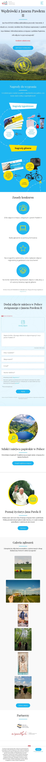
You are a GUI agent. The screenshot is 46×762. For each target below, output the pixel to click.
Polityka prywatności (38, 751)
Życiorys (23, 528)
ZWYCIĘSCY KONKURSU (23, 48)
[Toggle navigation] (42, 3)
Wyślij (23, 391)
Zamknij (38, 749)
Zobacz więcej (23, 705)
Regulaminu (16, 377)
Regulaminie (23, 291)
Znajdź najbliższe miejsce (23, 463)
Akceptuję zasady (11, 377)
